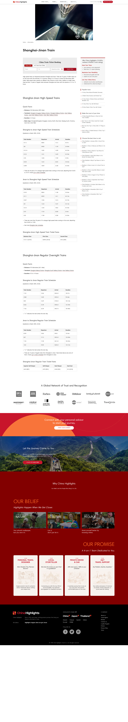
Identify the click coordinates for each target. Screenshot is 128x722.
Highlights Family (69, 612)
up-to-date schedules (39, 172)
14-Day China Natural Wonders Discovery (92, 92)
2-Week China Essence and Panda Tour (91, 95)
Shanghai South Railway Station (53, 270)
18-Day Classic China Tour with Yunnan (91, 107)
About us (103, 615)
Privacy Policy (104, 628)
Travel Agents (104, 617)
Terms (102, 630)
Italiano (85, 620)
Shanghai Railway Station (57, 113)
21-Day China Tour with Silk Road (90, 104)
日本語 (71, 622)
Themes (54, 1)
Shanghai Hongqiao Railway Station (40, 113)
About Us (73, 1)
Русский (65, 622)
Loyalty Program (105, 624)
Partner (103, 626)
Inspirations (63, 1)
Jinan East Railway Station (36, 115)
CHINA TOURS (44, 1)
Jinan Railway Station (68, 270)
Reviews (103, 619)
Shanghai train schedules (36, 225)
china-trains (30, 42)
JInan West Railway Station (51, 115)
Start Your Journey (108, 1)
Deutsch (65, 620)
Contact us (104, 621)
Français (72, 620)
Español (78, 620)
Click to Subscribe (32, 462)
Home (24, 42)
